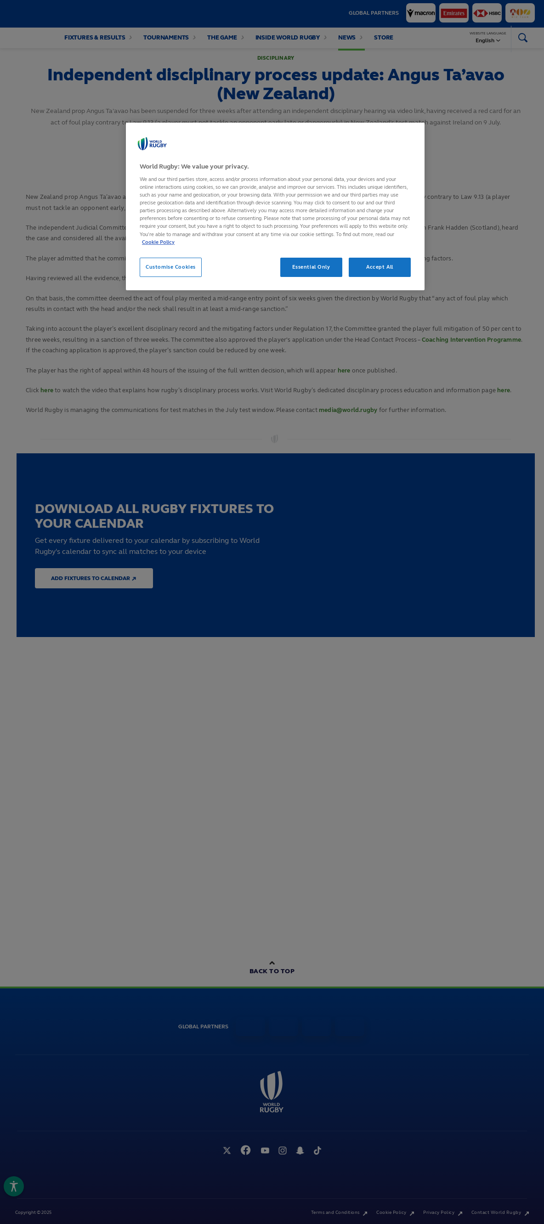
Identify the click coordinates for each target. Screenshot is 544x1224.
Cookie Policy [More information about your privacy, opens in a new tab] (158, 242)
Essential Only (311, 267)
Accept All (379, 267)
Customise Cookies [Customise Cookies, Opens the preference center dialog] (171, 267)
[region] (275, 206)
